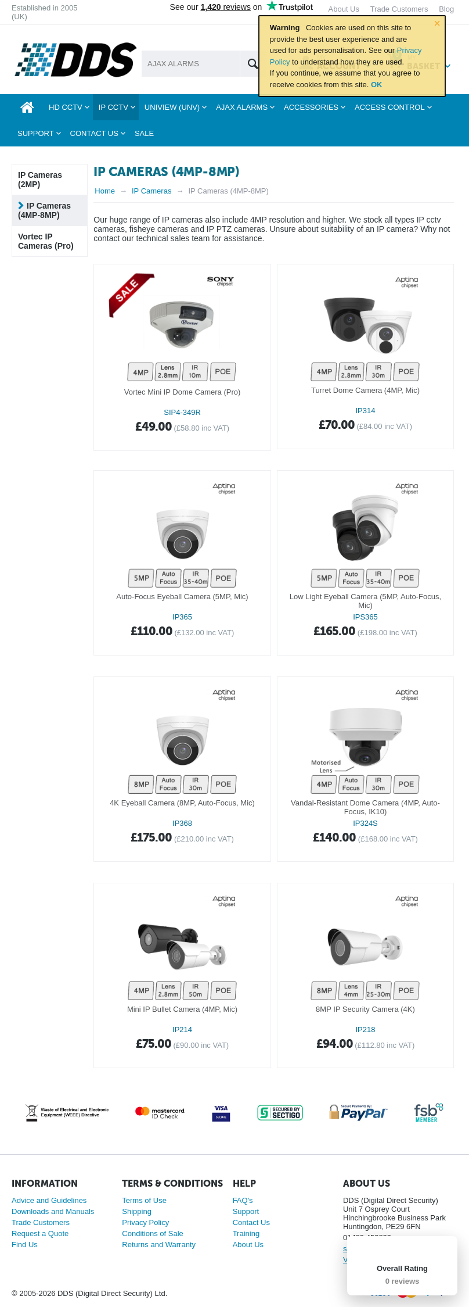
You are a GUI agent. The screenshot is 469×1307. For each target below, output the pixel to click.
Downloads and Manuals (53, 1211)
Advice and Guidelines (49, 1200)
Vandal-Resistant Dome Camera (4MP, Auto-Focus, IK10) (365, 807)
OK (377, 84)
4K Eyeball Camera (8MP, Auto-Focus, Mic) (182, 802)
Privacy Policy (145, 1222)
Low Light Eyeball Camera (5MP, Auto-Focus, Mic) (365, 601)
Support (246, 1211)
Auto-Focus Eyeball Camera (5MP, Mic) (182, 596)
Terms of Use (144, 1200)
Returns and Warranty (159, 1244)
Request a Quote (40, 1233)
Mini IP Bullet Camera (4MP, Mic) (182, 1009)
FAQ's (243, 1200)
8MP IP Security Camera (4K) (365, 1009)
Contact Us (251, 1222)
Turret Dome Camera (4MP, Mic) (365, 390)
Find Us (25, 1244)
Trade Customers (41, 1222)
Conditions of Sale (152, 1233)
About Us (248, 1244)
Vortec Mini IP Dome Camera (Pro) (182, 392)
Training (246, 1233)
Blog (446, 9)
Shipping (136, 1211)
